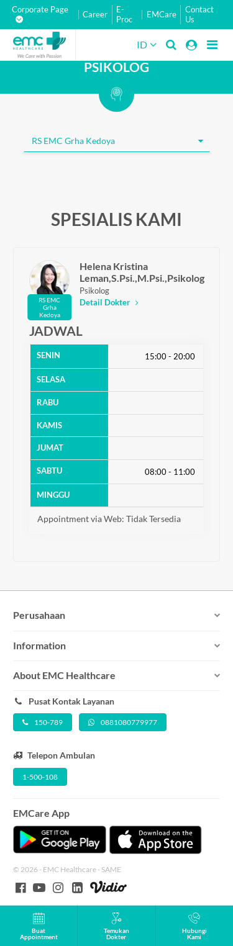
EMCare (161, 14)
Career (95, 14)
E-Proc (124, 14)
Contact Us (199, 14)
